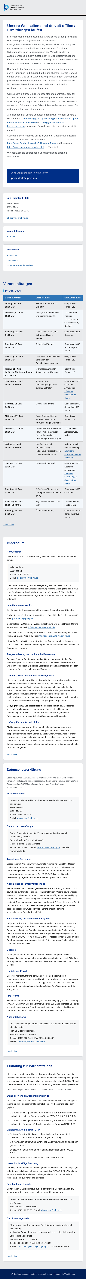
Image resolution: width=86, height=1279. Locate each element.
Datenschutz (12, 260)
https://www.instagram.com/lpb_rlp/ (25, 147)
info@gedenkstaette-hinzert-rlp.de (54, 636)
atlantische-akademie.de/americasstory (72, 454)
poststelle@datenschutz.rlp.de (31, 1041)
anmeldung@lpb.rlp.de (35, 118)
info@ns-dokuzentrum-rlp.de (70, 394)
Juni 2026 (11, 236)
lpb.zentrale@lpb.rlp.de (24, 178)
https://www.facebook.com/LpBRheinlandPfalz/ (31, 143)
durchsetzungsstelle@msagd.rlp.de (33, 1246)
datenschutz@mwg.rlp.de (48, 847)
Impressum (12, 255)
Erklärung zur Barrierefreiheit (20, 265)
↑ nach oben (8, 524)
